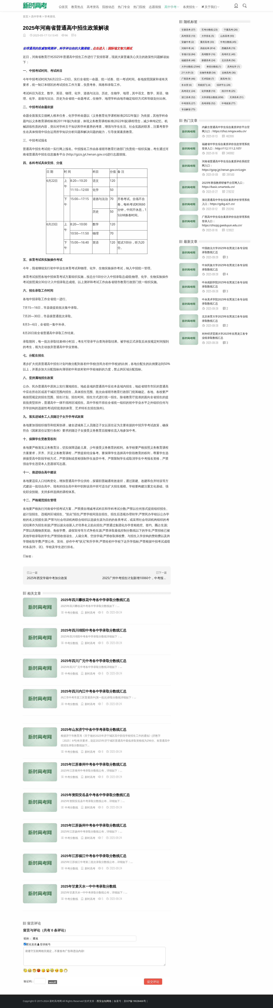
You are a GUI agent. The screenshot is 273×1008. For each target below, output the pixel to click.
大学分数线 (190, 66)
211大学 (187, 72)
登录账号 (44, 944)
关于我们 (209, 5)
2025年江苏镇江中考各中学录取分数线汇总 (93, 856)
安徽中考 (187, 42)
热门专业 (124, 5)
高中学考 (170, 5)
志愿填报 (155, 5)
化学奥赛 (208, 91)
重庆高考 (207, 42)
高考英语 (188, 35)
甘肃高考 (188, 29)
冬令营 (186, 85)
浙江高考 (188, 97)
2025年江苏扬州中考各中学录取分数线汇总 (93, 825)
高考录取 (208, 103)
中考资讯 (188, 103)
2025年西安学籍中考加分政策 (47, 578)
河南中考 (187, 48)
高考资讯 (93, 5)
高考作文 (228, 54)
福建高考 (188, 60)
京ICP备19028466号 (135, 1001)
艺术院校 (208, 78)
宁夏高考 (231, 29)
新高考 (225, 78)
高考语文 (188, 91)
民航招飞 (204, 85)
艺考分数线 (209, 29)
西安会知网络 (104, 1001)
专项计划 (188, 54)
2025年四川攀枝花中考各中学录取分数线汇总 (95, 600)
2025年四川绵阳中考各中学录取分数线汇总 (93, 630)
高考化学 (233, 66)
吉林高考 (228, 72)
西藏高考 (228, 48)
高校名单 (207, 48)
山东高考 (227, 35)
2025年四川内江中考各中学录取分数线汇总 (93, 691)
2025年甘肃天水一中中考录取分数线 (88, 886)
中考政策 (228, 103)
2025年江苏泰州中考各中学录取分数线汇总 (93, 764)
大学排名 (208, 35)
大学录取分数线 (212, 97)
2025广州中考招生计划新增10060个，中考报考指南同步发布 (143, 578)
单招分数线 (214, 66)
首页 (65, 5)
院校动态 (108, 5)
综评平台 (223, 85)
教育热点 (77, 5)
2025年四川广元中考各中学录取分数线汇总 (93, 661)
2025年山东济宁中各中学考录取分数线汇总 (93, 730)
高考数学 (208, 54)
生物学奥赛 (208, 72)
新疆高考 (208, 60)
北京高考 (228, 60)
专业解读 (188, 109)
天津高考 (236, 97)
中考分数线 (69, 612)
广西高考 (188, 78)
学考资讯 (50, 16)
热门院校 (139, 5)
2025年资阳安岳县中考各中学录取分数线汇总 (95, 795)
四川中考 (228, 91)
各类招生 (189, 5)
